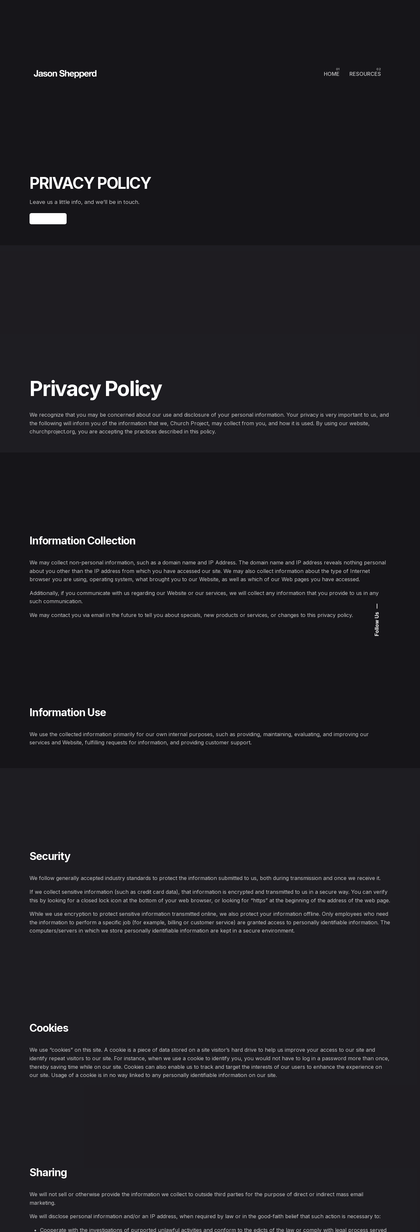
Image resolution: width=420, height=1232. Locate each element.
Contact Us (48, 224)
